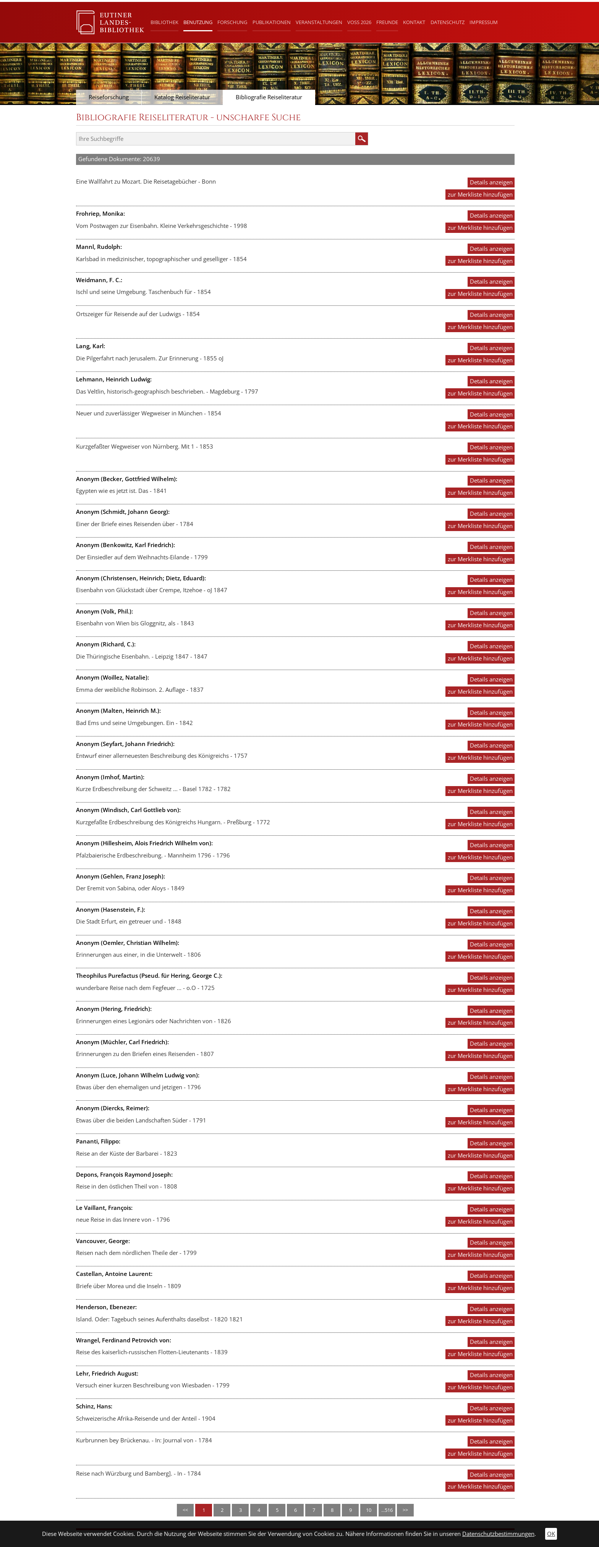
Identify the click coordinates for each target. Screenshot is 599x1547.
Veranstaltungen (319, 22)
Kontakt (414, 22)
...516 (387, 1510)
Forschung (232, 22)
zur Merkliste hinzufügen (480, 195)
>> (405, 1510)
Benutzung (197, 22)
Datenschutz (448, 22)
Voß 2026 (359, 22)
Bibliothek (164, 22)
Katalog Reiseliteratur (182, 97)
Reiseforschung (109, 97)
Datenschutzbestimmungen (498, 1534)
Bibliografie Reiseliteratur (269, 97)
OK (551, 1534)
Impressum (483, 22)
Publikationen (272, 22)
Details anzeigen (491, 182)
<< (185, 1510)
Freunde (387, 22)
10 (368, 1510)
